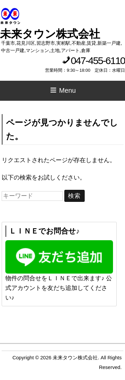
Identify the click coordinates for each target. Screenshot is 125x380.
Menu (62, 90)
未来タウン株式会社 (50, 34)
